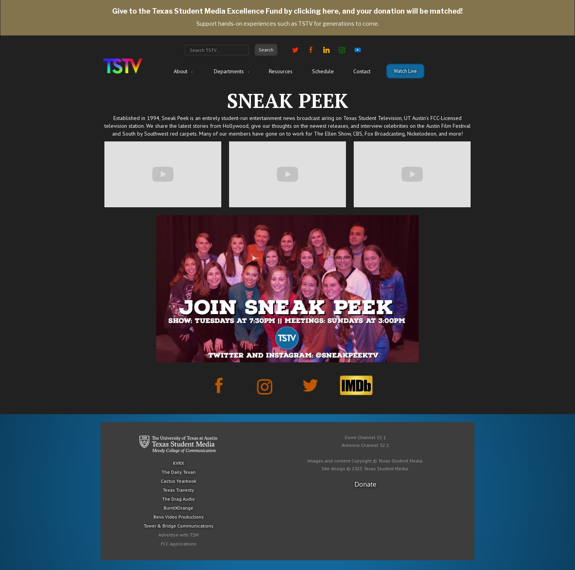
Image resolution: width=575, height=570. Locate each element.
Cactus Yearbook (178, 481)
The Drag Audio (178, 499)
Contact (361, 71)
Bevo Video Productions (178, 517)
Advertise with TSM (179, 535)
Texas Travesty (178, 490)
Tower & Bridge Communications (178, 526)
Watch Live (405, 71)
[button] (182, 72)
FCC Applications (178, 544)
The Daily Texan (179, 472)
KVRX (178, 463)
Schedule (323, 71)
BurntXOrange (178, 508)
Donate (365, 484)
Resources (281, 71)
